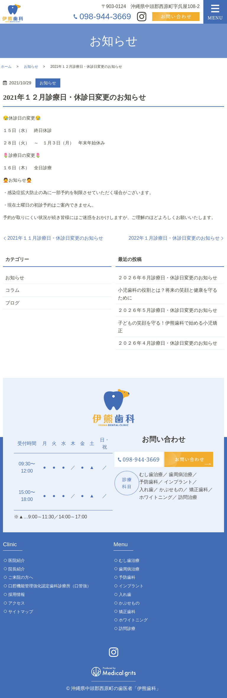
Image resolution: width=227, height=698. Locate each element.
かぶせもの (129, 603)
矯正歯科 (127, 611)
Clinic (10, 544)
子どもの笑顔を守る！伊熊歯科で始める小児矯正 (167, 326)
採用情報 (16, 594)
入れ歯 (125, 594)
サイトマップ (20, 611)
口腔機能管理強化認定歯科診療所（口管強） (49, 585)
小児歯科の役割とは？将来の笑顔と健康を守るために (167, 294)
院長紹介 (16, 569)
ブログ (12, 302)
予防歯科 (127, 577)
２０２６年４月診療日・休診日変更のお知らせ (167, 343)
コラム (12, 290)
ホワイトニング (133, 620)
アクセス (16, 603)
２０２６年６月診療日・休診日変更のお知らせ (167, 277)
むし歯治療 (129, 560)
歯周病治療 (129, 569)
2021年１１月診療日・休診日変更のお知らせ (55, 238)
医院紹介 (16, 560)
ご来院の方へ (20, 577)
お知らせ (31, 67)
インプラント (131, 585)
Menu (121, 544)
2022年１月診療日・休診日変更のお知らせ (174, 238)
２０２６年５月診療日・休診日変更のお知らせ (167, 310)
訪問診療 (127, 628)
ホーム (6, 67)
